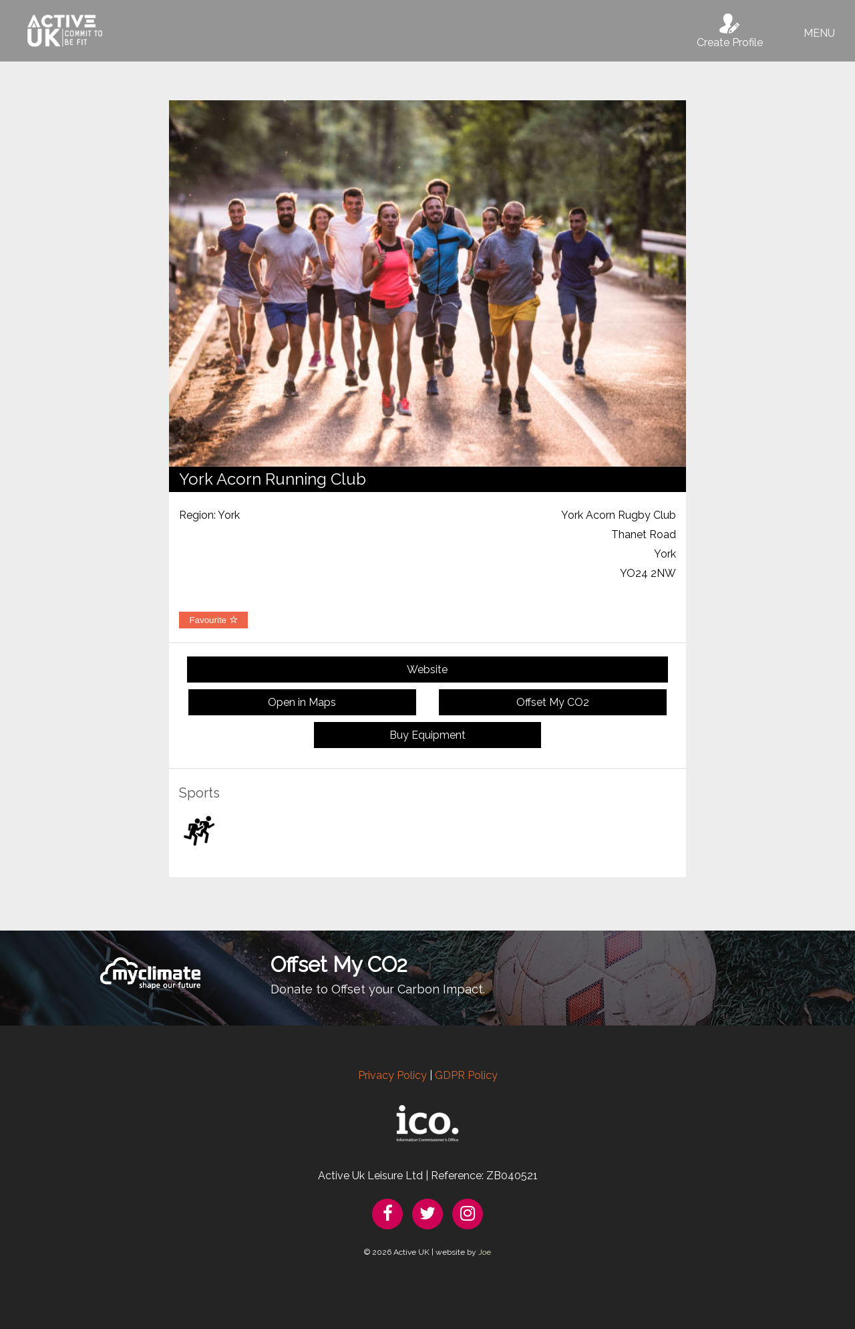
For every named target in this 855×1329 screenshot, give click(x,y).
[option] (427, 283)
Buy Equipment (427, 735)
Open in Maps (302, 702)
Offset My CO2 (552, 702)
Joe (484, 1252)
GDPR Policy (466, 1075)
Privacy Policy (392, 1075)
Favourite (213, 620)
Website (427, 669)
